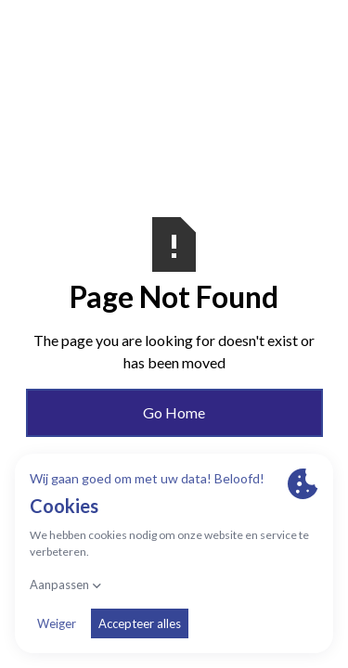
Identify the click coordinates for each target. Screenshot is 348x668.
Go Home (174, 412)
